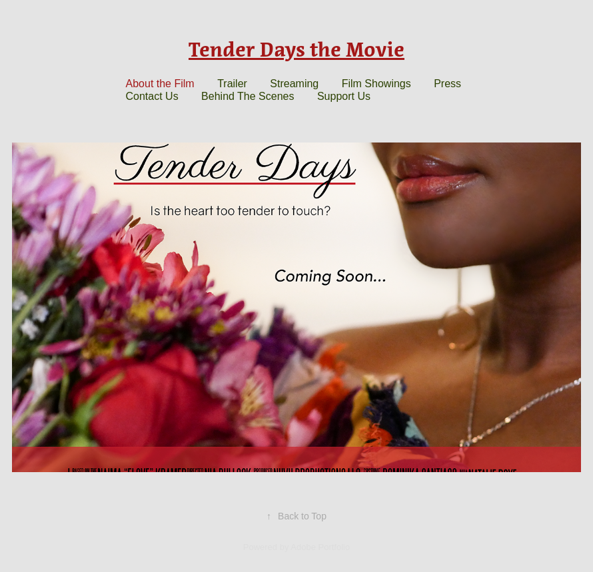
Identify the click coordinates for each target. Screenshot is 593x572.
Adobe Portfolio (320, 547)
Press (447, 83)
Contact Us (152, 96)
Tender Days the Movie (296, 49)
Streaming (294, 83)
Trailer (232, 83)
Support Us (343, 96)
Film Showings (376, 83)
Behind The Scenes (247, 96)
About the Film (160, 83)
